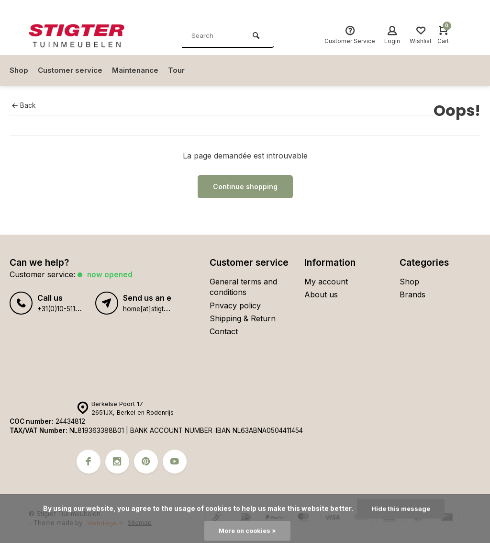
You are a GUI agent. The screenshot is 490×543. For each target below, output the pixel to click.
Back (23, 105)
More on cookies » (247, 530)
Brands (412, 294)
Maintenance (140, 70)
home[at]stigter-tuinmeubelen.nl (171, 309)
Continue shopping (245, 186)
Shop (19, 70)
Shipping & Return (243, 318)
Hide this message (401, 508)
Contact (224, 331)
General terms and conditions (243, 287)
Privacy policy (235, 305)
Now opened (110, 274)
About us (321, 294)
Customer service (72, 70)
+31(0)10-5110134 (63, 309)
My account (326, 281)
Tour (183, 70)
